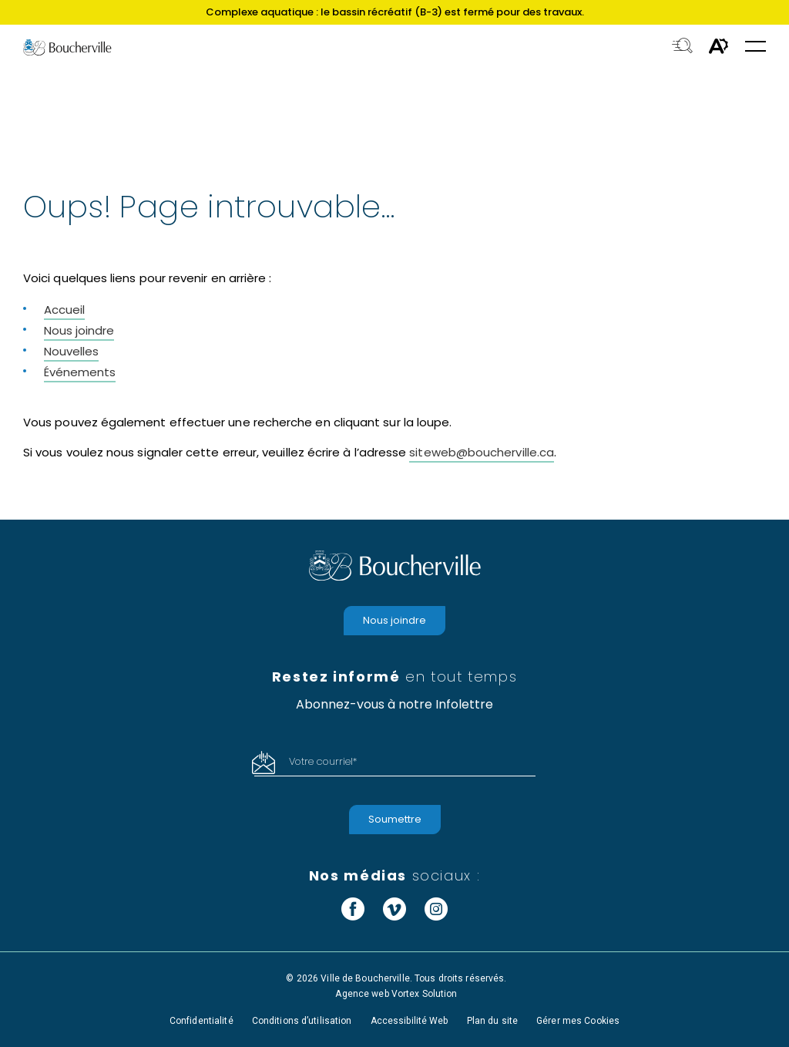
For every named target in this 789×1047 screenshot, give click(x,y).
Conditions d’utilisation (302, 1020)
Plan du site (492, 1020)
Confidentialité (201, 1020)
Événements (80, 372)
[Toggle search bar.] (682, 47)
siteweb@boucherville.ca (481, 452)
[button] (755, 47)
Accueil (64, 309)
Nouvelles (71, 351)
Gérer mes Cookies (577, 1020)
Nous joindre (79, 330)
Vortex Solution (424, 993)
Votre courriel (323, 761)
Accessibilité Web (409, 1020)
